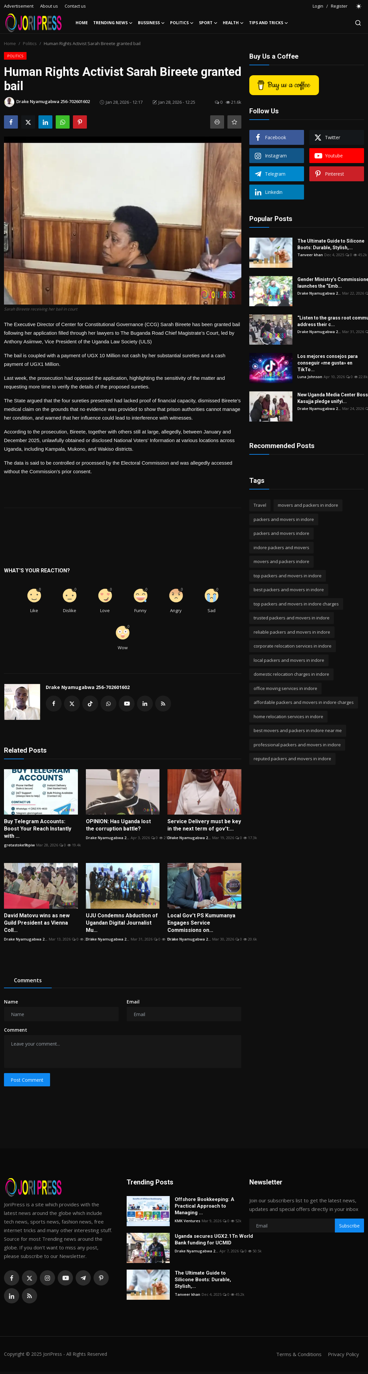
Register (339, 6)
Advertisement (18, 6)
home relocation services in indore (288, 716)
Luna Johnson (309, 376)
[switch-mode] (359, 6)
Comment (15, 1030)
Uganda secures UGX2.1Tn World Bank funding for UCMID (214, 1239)
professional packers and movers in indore (297, 745)
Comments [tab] (28, 980)
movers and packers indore (281, 561)
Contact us (75, 6)
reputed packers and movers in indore (292, 759)
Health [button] (233, 23)
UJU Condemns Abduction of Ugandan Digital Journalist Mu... (122, 922)
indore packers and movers (281, 547)
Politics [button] (182, 23)
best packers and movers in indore (289, 590)
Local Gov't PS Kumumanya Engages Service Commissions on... (201, 922)
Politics (30, 43)
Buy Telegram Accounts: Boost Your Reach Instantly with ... (37, 828)
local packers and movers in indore (289, 660)
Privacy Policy (343, 1354)
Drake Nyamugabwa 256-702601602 (88, 687)
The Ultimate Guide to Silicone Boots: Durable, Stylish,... (330, 244)
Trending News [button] (113, 23)
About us (49, 6)
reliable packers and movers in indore (292, 632)
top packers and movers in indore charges (296, 604)
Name (11, 1002)
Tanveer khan (310, 254)
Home (82, 23)
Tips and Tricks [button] (268, 23)
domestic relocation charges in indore (291, 674)
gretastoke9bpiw (19, 844)
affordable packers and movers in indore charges (304, 702)
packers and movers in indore (284, 519)
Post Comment (27, 1080)
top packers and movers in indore (288, 576)
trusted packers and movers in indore (292, 618)
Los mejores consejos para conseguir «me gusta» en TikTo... (327, 363)
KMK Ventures (187, 1220)
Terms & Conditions (299, 1354)
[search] (358, 23)
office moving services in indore (285, 688)
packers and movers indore (281, 533)
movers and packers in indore (308, 505)
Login (318, 6)
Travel (260, 505)
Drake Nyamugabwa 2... (107, 837)
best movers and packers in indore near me (298, 730)
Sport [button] (208, 23)
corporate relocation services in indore (293, 646)
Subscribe (349, 1226)
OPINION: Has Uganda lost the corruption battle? (118, 825)
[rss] (29, 1295)
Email (133, 1002)
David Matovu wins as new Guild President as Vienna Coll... (37, 922)
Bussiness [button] (151, 23)
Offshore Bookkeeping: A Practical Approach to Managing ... (204, 1206)
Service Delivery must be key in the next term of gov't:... (204, 825)
